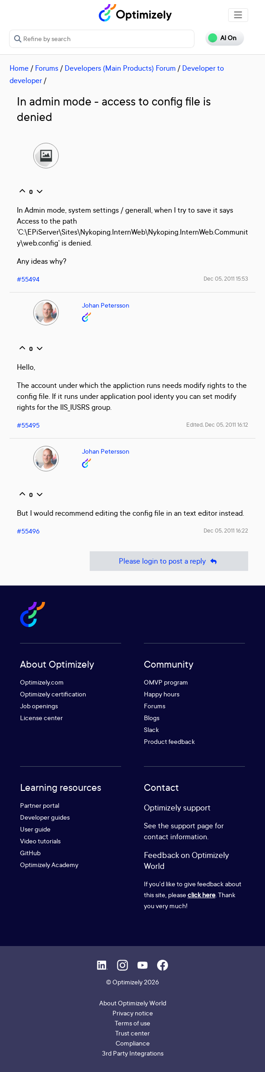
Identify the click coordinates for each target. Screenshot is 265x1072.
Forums (46, 68)
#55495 (28, 425)
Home (19, 68)
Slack (151, 729)
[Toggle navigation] (238, 15)
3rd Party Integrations (132, 1053)
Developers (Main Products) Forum (120, 68)
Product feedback (169, 741)
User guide (35, 829)
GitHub (30, 852)
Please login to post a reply (169, 561)
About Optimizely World (132, 1003)
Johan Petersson (105, 305)
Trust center (132, 1033)
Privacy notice (132, 1013)
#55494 (28, 279)
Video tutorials (40, 841)
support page (192, 826)
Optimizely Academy (49, 864)
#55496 (28, 531)
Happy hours (161, 694)
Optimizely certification (53, 694)
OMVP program (166, 682)
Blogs (151, 717)
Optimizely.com (42, 682)
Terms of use (132, 1023)
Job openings (39, 705)
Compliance (133, 1043)
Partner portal (39, 805)
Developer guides (45, 817)
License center (41, 717)
